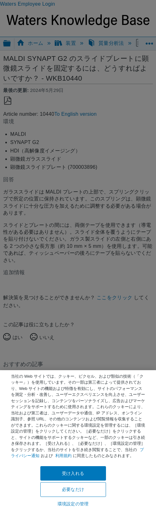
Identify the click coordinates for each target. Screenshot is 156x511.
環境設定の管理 (73, 503)
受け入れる (73, 473)
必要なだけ (73, 489)
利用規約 (63, 455)
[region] (78, 440)
